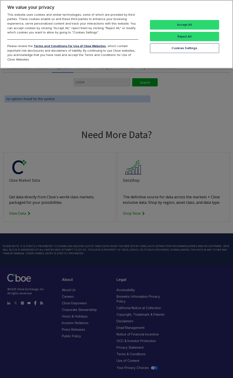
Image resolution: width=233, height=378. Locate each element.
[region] (116, 34)
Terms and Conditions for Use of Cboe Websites (70, 46)
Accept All (184, 24)
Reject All (184, 36)
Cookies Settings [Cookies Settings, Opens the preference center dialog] (184, 48)
